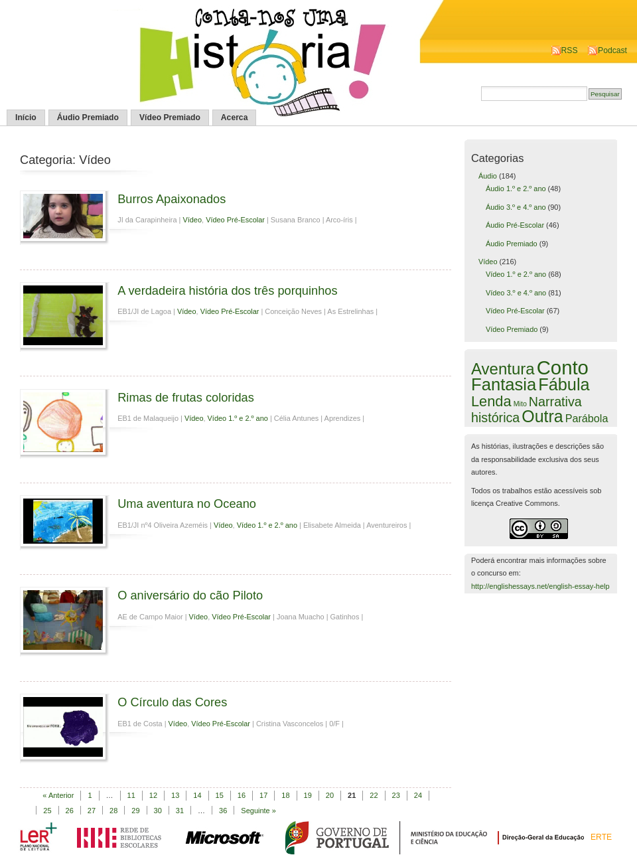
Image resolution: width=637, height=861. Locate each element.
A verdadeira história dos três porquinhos (227, 290)
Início (25, 117)
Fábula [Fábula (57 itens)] (563, 384)
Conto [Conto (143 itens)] (563, 367)
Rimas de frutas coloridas (185, 397)
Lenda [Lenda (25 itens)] (491, 401)
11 (131, 795)
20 (330, 795)
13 (175, 795)
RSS (569, 50)
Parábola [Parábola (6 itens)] (586, 418)
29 (135, 811)
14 (197, 795)
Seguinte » (258, 811)
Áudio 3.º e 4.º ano (516, 207)
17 (263, 795)
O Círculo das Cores (172, 702)
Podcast (612, 50)
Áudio (487, 176)
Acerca (234, 117)
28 (113, 811)
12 (153, 795)
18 (285, 795)
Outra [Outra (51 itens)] (542, 416)
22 (374, 795)
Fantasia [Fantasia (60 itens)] (503, 384)
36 (223, 811)
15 (220, 795)
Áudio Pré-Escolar (515, 225)
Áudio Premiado (88, 117)
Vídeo (192, 220)
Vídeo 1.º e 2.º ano (238, 418)
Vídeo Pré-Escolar (235, 220)
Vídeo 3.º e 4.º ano (516, 293)
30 (158, 811)
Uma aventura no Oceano (186, 503)
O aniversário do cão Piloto (190, 595)
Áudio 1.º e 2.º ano (516, 189)
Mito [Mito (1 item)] (520, 404)
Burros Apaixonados (171, 199)
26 (70, 811)
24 (418, 795)
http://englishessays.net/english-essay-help (540, 586)
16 (242, 795)
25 (47, 811)
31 (180, 811)
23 (396, 795)
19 (308, 795)
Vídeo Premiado (169, 117)
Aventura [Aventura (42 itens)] (503, 369)
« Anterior (58, 795)
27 (92, 811)
